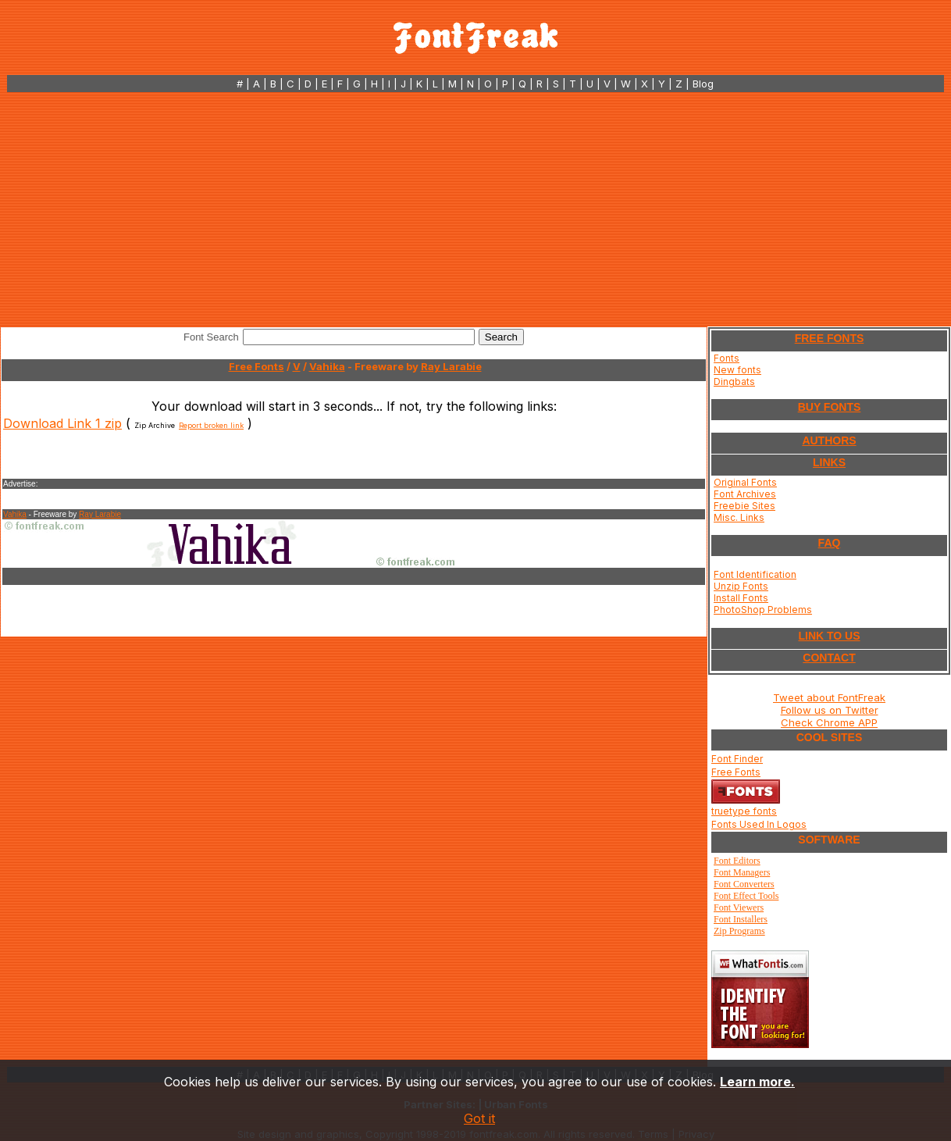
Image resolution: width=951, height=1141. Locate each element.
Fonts (726, 358)
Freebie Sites (744, 506)
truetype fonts (744, 811)
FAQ (829, 543)
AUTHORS (829, 440)
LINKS (829, 462)
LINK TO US (829, 635)
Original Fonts (745, 482)
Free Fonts (256, 366)
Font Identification (755, 574)
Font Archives (745, 494)
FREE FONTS (829, 338)
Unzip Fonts (741, 586)
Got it (479, 1118)
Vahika (327, 366)
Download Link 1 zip (62, 423)
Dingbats (734, 381)
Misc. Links (739, 517)
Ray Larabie (451, 366)
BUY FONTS (829, 407)
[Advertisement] (475, 209)
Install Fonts (741, 598)
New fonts (737, 370)
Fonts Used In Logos (759, 824)
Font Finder (737, 759)
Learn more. (757, 1081)
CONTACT (829, 657)
